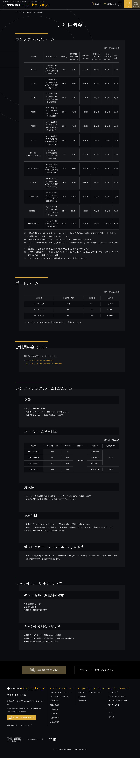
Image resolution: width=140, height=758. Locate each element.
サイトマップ (26, 725)
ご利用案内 (82, 696)
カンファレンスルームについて (61, 692)
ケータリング (113, 692)
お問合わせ (110, 4)
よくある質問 (54, 722)
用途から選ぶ (54, 705)
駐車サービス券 (113, 705)
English (96, 4)
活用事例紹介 (54, 718)
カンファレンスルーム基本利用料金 (40, 360)
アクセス (111, 712)
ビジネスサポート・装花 (116, 696)
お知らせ (111, 717)
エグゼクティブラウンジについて (89, 692)
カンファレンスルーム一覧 (59, 696)
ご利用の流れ (54, 709)
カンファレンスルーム (26, 12)
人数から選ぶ (54, 701)
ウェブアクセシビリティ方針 (34, 739)
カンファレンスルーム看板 (117, 701)
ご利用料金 (54, 713)
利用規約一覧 (12, 725)
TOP (16, 12)
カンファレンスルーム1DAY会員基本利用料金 (44, 364)
